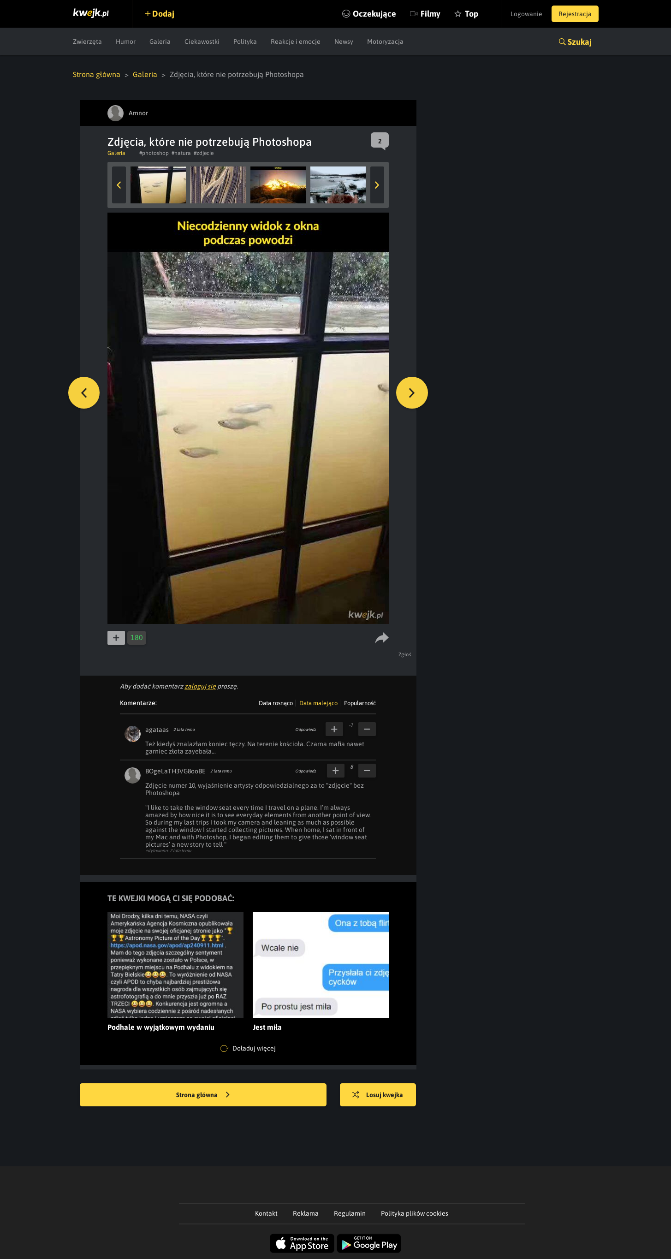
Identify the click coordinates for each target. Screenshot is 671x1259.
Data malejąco (318, 703)
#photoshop (154, 153)
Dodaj (164, 13)
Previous (119, 184)
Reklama (306, 1213)
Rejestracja (575, 14)
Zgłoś (405, 654)
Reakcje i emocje (296, 41)
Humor (126, 41)
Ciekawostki (202, 41)
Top (471, 13)
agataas (157, 729)
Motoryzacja (385, 41)
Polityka (245, 41)
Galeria (160, 41)
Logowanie (526, 14)
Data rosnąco (276, 703)
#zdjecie (204, 153)
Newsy (343, 41)
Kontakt (266, 1213)
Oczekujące (374, 13)
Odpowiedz (305, 729)
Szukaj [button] (580, 42)
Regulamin (350, 1213)
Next (377, 184)
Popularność (360, 703)
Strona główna (96, 74)
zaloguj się (200, 686)
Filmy (430, 13)
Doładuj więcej (248, 1048)
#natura (181, 153)
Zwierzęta (87, 41)
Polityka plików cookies (414, 1213)
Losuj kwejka (378, 1095)
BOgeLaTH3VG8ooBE (175, 771)
